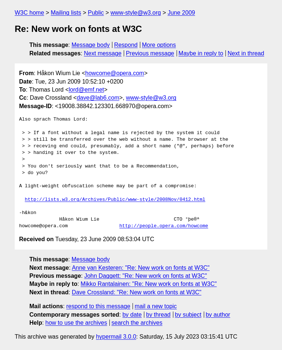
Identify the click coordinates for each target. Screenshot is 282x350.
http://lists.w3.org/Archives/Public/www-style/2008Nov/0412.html (115, 199)
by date (131, 315)
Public (96, 13)
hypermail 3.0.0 (116, 337)
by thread (158, 315)
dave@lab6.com (98, 98)
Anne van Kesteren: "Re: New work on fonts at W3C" (141, 268)
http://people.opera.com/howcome (163, 226)
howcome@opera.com (114, 73)
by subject (188, 315)
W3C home (29, 13)
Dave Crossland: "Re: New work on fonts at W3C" (137, 292)
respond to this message (98, 306)
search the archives (137, 323)
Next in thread (246, 53)
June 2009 (181, 13)
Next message (103, 53)
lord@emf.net (86, 89)
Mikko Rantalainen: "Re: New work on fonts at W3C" (149, 284)
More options (159, 45)
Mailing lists (66, 13)
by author (218, 315)
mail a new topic (156, 306)
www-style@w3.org (136, 13)
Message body (91, 45)
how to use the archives (76, 323)
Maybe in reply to (200, 53)
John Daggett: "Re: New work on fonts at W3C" (145, 276)
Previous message (150, 53)
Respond (126, 45)
